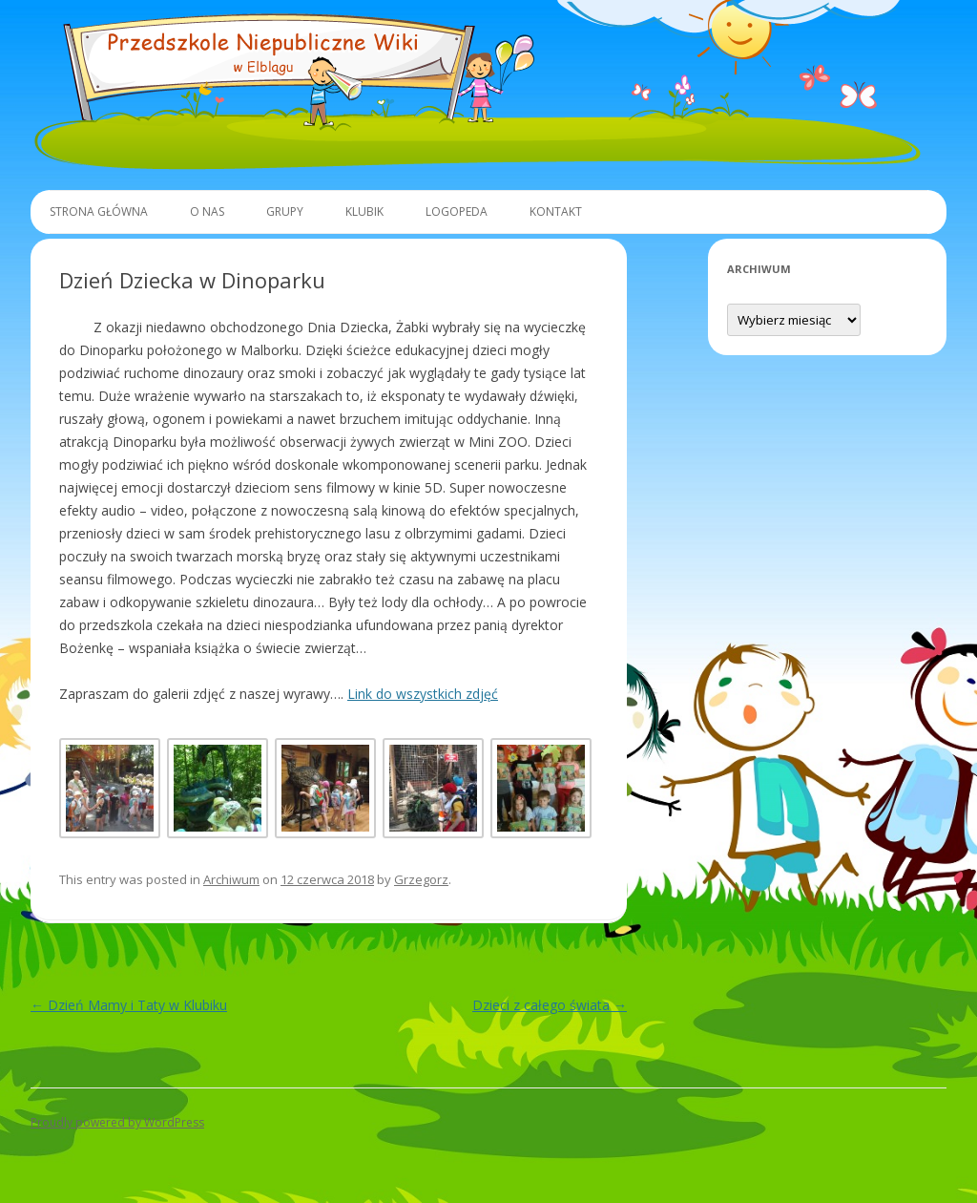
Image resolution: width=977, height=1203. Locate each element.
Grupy (284, 211)
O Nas (207, 211)
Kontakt (556, 211)
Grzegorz (421, 879)
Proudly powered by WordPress (117, 1122)
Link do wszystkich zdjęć (422, 694)
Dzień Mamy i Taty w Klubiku (129, 1005)
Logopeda (457, 211)
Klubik (364, 211)
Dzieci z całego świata (549, 1005)
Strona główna (99, 211)
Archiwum (231, 879)
